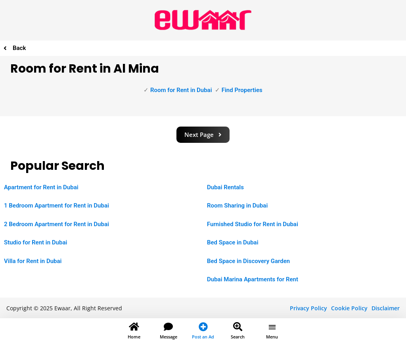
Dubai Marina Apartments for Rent (252, 279)
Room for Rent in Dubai (181, 90)
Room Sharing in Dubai (237, 205)
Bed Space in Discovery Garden (248, 261)
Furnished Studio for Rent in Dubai (252, 224)
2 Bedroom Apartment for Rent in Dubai (56, 224)
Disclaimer (386, 308)
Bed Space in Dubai (233, 242)
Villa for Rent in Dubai (32, 261)
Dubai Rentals (225, 187)
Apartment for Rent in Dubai (41, 187)
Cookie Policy (349, 308)
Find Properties (242, 90)
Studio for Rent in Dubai (35, 242)
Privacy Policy (308, 308)
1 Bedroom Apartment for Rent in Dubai (56, 205)
